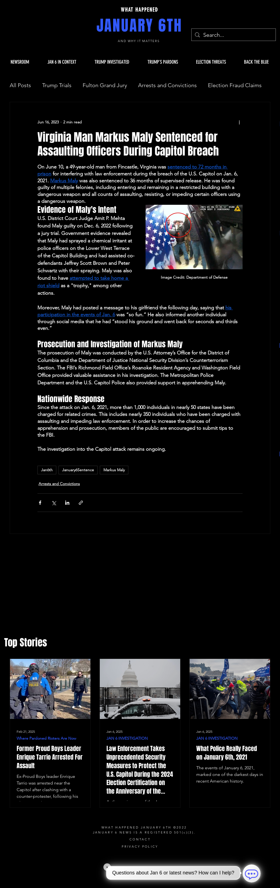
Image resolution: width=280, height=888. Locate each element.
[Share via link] (80, 502)
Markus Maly (114, 469)
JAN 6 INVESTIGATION (127, 738)
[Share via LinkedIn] (67, 502)
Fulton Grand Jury (105, 85)
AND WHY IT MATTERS (139, 41)
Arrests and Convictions (167, 85)
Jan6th (47, 469)
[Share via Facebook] (40, 502)
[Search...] (233, 35)
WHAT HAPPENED (139, 9)
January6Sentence (78, 469)
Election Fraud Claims (235, 85)
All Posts (20, 85)
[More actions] (239, 122)
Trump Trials (57, 85)
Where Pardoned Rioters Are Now (46, 738)
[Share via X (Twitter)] (53, 502)
